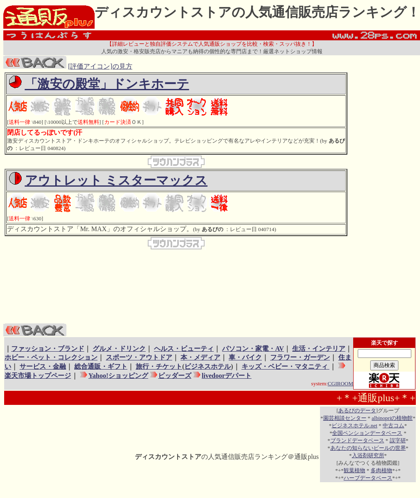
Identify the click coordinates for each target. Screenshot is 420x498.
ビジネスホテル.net (354, 425)
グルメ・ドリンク (119, 348)
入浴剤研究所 (368, 455)
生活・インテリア (318, 348)
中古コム (393, 425)
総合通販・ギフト (100, 366)
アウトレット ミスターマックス (116, 180)
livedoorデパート (226, 375)
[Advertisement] (382, 197)
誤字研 (398, 440)
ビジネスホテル (207, 366)
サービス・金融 (43, 366)
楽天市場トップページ (38, 375)
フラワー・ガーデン (300, 357)
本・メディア (200, 357)
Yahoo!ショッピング (118, 375)
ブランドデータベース (357, 440)
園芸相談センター (344, 418)
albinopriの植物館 (392, 418)
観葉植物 (354, 470)
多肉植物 (381, 470)
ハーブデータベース (368, 478)
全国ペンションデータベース (367, 433)
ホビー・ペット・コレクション (51, 357)
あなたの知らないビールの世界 (368, 448)
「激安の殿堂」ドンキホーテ (107, 84)
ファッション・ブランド (47, 348)
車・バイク (245, 357)
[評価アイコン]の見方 (100, 66)
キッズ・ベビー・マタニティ (286, 366)
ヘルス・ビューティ (184, 348)
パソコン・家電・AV (253, 348)
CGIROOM (340, 383)
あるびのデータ (357, 410)
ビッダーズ (174, 375)
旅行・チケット (159, 366)
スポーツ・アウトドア (139, 357)
